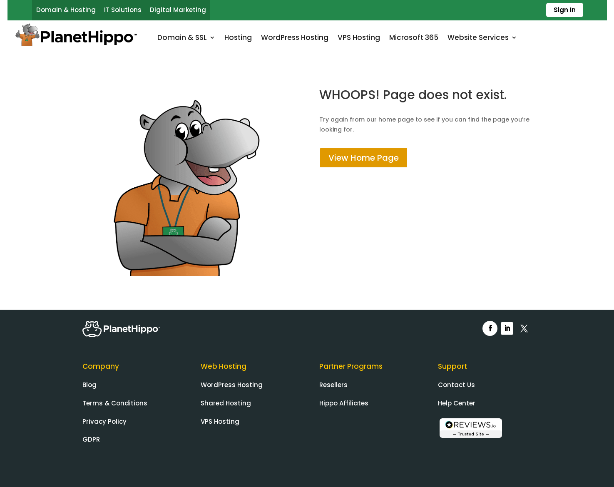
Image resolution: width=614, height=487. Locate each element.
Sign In (565, 9)
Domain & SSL (182, 37)
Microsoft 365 (413, 37)
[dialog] (598, 470)
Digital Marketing (178, 9)
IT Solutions (123, 9)
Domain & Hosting (66, 9)
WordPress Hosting (294, 37)
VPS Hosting (359, 37)
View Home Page (363, 158)
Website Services (478, 37)
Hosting (238, 37)
